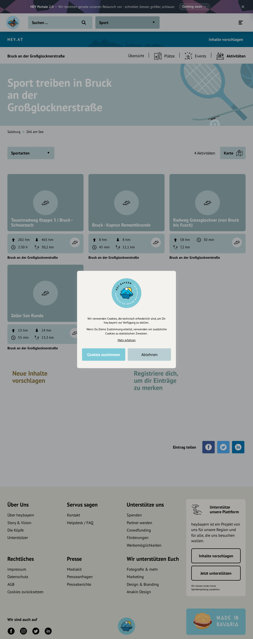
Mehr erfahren (127, 340)
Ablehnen (149, 354)
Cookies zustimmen (103, 354)
